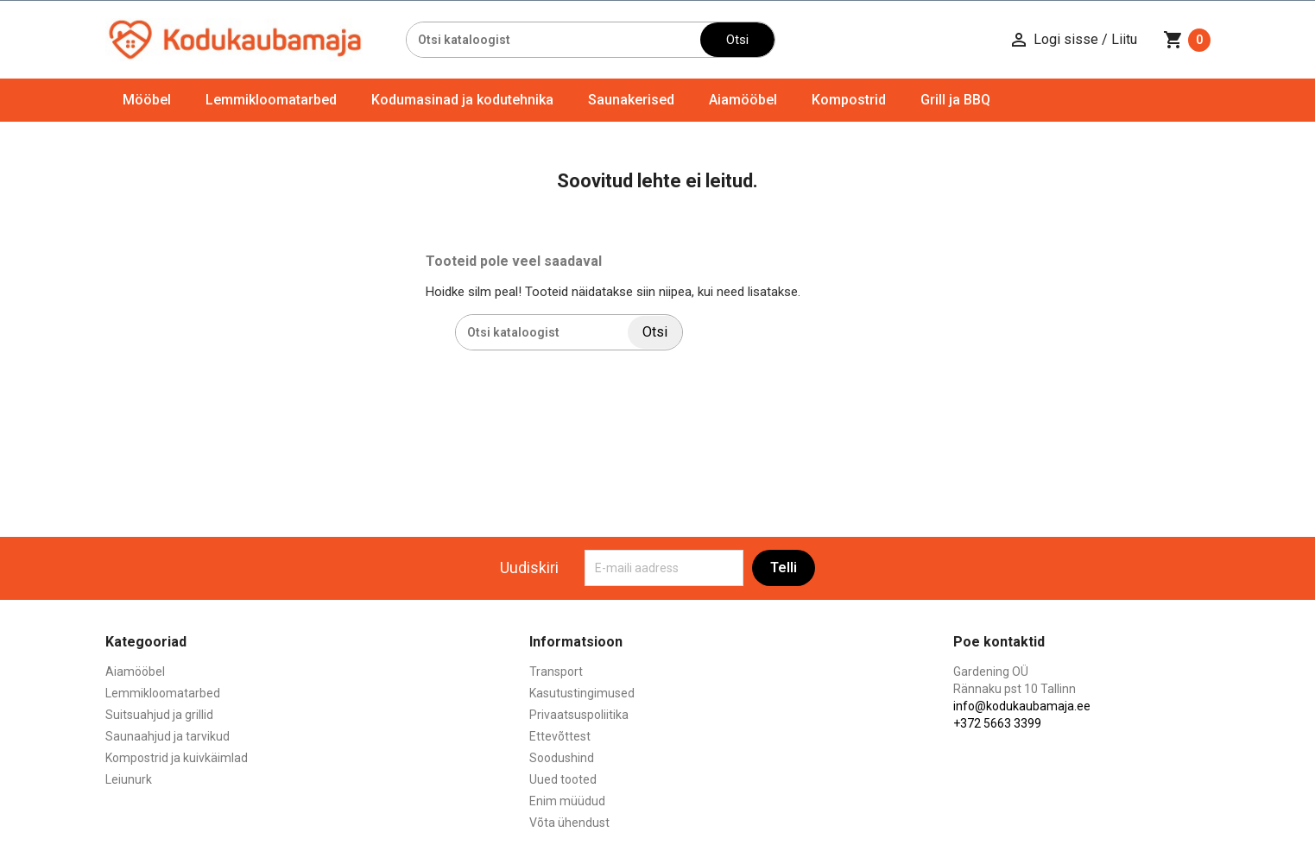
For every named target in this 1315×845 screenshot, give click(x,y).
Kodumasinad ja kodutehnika (462, 99)
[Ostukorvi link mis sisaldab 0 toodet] (1187, 39)
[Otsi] (554, 39)
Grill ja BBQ (955, 99)
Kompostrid (849, 99)
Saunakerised (631, 99)
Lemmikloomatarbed (271, 99)
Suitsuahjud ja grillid (159, 715)
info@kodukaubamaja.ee (1022, 706)
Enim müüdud (567, 801)
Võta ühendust (569, 822)
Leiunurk (128, 779)
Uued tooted (563, 779)
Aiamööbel (743, 99)
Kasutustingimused (582, 693)
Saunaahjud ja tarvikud (167, 736)
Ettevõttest (560, 736)
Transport (556, 671)
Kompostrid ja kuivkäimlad (176, 758)
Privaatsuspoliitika (579, 715)
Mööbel (147, 99)
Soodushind (561, 758)
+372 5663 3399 (997, 723)
